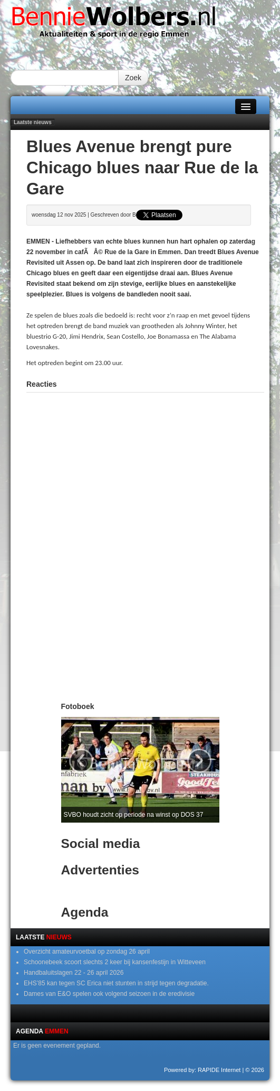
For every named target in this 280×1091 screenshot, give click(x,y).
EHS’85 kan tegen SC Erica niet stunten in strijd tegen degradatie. (116, 983)
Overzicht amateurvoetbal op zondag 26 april (87, 951)
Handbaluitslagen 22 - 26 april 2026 (73, 972)
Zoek (133, 77)
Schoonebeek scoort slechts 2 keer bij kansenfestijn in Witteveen (115, 962)
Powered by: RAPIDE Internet (202, 1070)
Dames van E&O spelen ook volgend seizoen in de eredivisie (109, 993)
